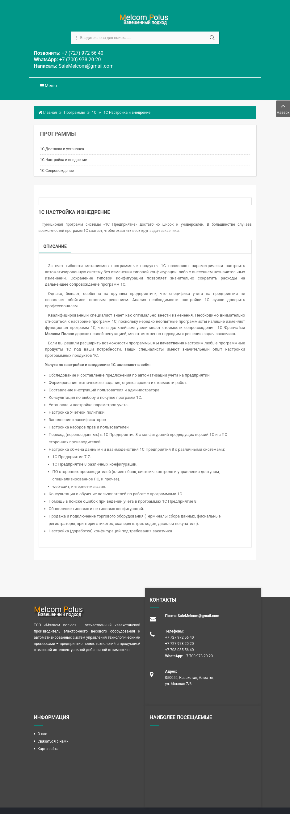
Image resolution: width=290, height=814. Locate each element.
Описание (55, 246)
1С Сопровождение (57, 170)
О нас (42, 734)
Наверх (283, 108)
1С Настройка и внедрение (63, 160)
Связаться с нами (53, 741)
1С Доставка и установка (62, 149)
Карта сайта (48, 749)
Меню (48, 85)
